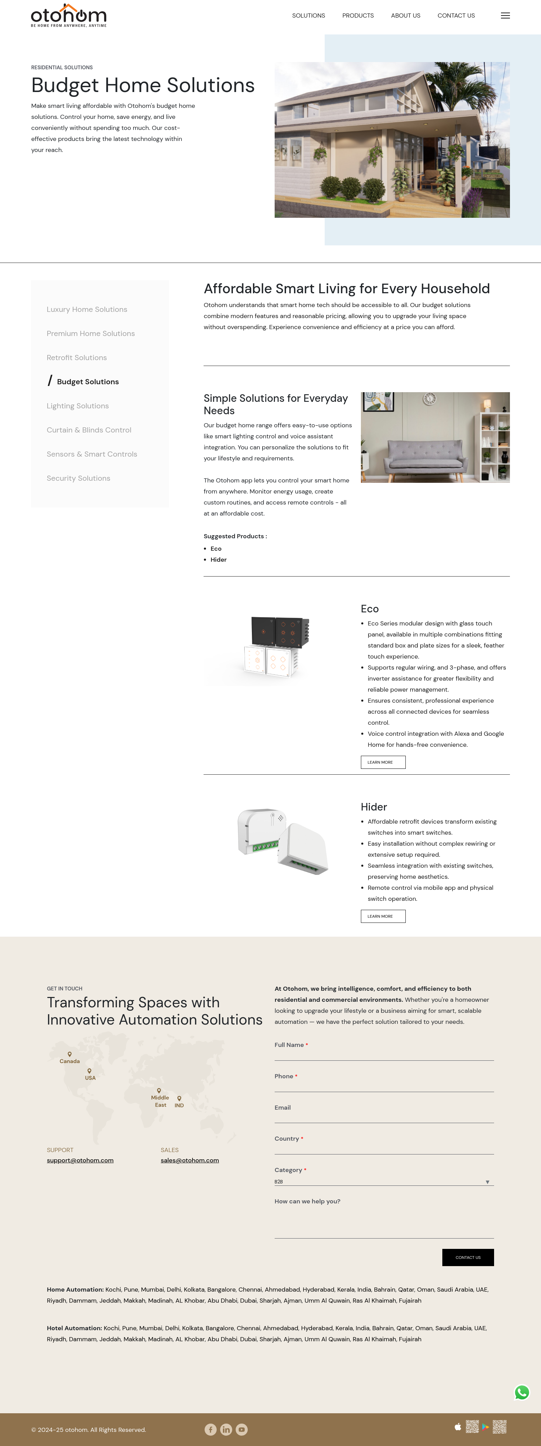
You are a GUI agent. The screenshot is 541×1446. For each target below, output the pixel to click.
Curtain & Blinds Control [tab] (89, 430)
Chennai (250, 1289)
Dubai (248, 1300)
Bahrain (384, 1289)
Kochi (113, 1289)
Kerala (345, 1289)
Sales (170, 1150)
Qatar (406, 1289)
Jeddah (110, 1300)
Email (283, 1107)
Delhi (174, 1289)
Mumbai (152, 1289)
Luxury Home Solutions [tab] (87, 309)
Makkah (134, 1300)
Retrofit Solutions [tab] (77, 358)
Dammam (83, 1300)
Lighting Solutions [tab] (78, 406)
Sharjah (270, 1300)
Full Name (291, 1045)
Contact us (456, 15)
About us (406, 15)
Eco (216, 548)
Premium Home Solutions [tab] (91, 333)
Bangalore (221, 1289)
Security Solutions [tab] (78, 478)
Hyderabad (319, 1289)
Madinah (160, 1300)
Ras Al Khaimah (374, 1300)
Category (290, 1170)
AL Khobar (190, 1300)
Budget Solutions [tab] (88, 382)
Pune (131, 1289)
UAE (482, 1289)
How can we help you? (308, 1201)
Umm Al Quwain (327, 1300)
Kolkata (194, 1289)
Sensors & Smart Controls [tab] (92, 454)
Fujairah (410, 1300)
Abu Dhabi (222, 1300)
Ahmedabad (282, 1289)
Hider (218, 560)
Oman (425, 1289)
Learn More (383, 762)
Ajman (293, 1300)
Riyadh (56, 1300)
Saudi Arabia (455, 1289)
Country (289, 1138)
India (364, 1289)
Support (60, 1150)
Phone (286, 1076)
